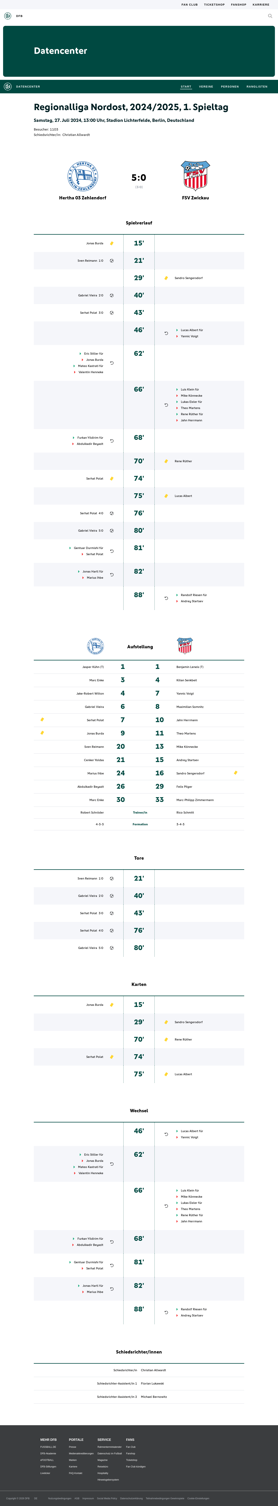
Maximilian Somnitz (189, 706)
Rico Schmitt (185, 812)
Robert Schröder (92, 812)
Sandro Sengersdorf (189, 278)
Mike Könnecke (191, 395)
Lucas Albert (189, 330)
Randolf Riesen (191, 595)
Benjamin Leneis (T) (189, 667)
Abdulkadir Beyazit (90, 443)
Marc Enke (96, 680)
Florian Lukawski (152, 1383)
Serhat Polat (88, 312)
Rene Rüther (189, 414)
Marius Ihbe (95, 577)
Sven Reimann (87, 260)
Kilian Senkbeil (186, 680)
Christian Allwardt (76, 135)
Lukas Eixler (189, 401)
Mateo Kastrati (88, 366)
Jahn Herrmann (191, 420)
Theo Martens (190, 408)
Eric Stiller (91, 353)
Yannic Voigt (189, 336)
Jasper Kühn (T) (93, 667)
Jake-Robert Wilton (90, 693)
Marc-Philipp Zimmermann (195, 800)
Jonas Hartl (90, 571)
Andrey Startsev (192, 601)
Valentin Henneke (91, 372)
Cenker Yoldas (94, 760)
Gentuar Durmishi (86, 548)
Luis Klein (187, 389)
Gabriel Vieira (87, 295)
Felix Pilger (184, 786)
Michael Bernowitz (154, 1396)
